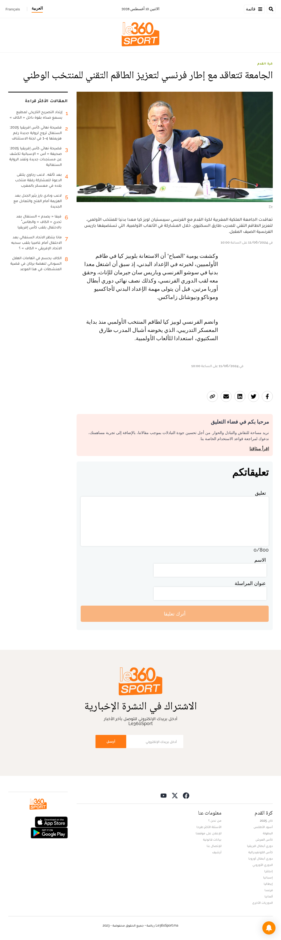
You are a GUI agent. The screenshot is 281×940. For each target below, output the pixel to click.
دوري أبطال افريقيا (260, 846)
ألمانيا (269, 896)
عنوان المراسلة (250, 583)
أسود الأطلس (263, 827)
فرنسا (269, 890)
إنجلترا (268, 871)
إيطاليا (268, 884)
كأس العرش (264, 839)
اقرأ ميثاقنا (259, 448)
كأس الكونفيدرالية (260, 852)
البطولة (268, 833)
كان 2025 (266, 820)
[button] (269, 928)
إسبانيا (268, 877)
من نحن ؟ (214, 820)
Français (12, 9)
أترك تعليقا (175, 614)
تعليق (260, 493)
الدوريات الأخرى (262, 903)
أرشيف (216, 852)
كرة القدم (265, 63)
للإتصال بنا (214, 846)
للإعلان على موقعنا (208, 833)
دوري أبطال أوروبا (260, 858)
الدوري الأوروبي (262, 865)
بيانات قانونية (212, 839)
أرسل (110, 741)
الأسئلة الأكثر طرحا (208, 827)
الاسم (260, 560)
